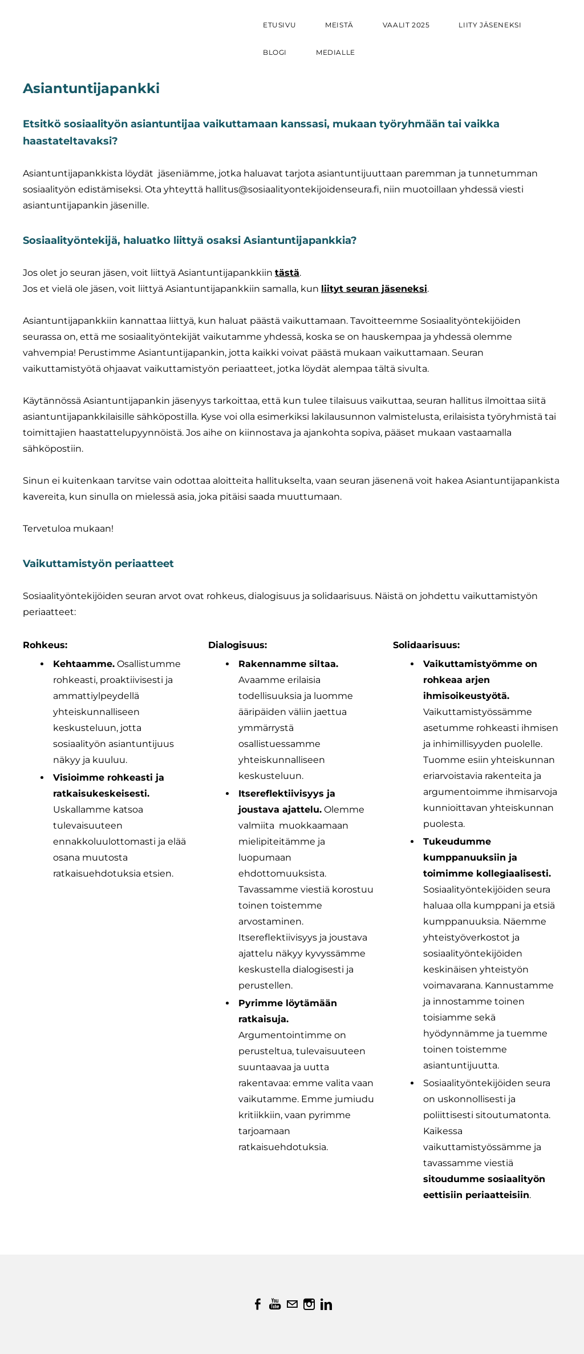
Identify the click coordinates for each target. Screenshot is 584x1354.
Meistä (339, 25)
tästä (287, 272)
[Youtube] (275, 1304)
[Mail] (292, 1304)
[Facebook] (257, 1304)
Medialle (335, 52)
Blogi (275, 52)
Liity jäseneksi (490, 25)
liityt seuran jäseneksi (374, 288)
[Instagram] (309, 1304)
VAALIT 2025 (406, 25)
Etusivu (279, 25)
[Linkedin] (326, 1304)
